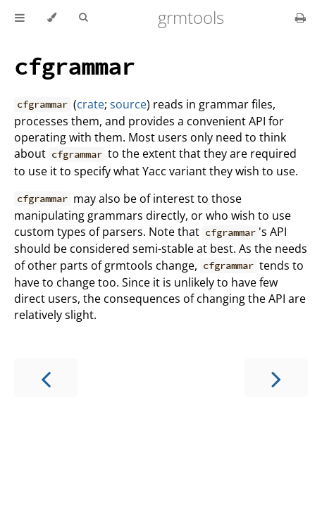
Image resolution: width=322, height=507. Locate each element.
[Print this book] (300, 17)
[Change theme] (52, 17)
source (128, 104)
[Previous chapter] (46, 377)
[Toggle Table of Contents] (20, 17)
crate (90, 104)
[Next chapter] (276, 377)
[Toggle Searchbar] (83, 17)
